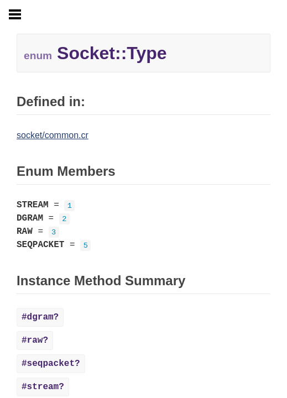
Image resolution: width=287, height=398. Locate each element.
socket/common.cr (52, 135)
